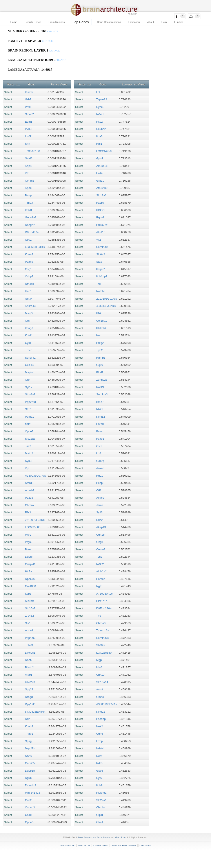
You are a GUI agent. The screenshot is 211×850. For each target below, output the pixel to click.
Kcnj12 (100, 416)
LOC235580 (32, 527)
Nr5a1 (100, 114)
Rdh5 (99, 763)
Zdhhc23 (101, 379)
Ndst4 (100, 748)
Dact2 (29, 660)
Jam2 (99, 505)
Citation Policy (100, 845)
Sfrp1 (28, 409)
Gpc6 (99, 770)
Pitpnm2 (30, 638)
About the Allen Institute (123, 845)
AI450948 (102, 166)
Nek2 (99, 726)
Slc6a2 (100, 254)
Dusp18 (30, 770)
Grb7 (28, 99)
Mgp (99, 660)
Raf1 (99, 143)
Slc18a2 (101, 195)
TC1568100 (32, 151)
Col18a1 (101, 320)
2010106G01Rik (106, 298)
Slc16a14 (102, 682)
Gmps (100, 697)
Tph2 (99, 350)
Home (13, 21)
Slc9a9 (29, 601)
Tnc (98, 615)
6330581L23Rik (35, 247)
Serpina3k (102, 638)
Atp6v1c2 (102, 188)
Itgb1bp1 (101, 276)
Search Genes (33, 21)
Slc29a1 (101, 800)
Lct (98, 92)
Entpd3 (100, 424)
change (52, 31)
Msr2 (28, 534)
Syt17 (28, 387)
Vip (27, 468)
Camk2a (30, 763)
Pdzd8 (29, 497)
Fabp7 (100, 202)
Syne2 (100, 107)
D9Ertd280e (103, 608)
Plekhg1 (101, 792)
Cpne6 (29, 822)
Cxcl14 (29, 365)
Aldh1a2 (101, 571)
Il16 (98, 313)
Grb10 (100, 180)
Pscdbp (101, 719)
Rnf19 (100, 387)
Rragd (29, 697)
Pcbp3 (100, 483)
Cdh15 (100, 534)
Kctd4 (28, 335)
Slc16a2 (30, 608)
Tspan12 (101, 99)
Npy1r (29, 239)
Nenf (99, 756)
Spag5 (29, 741)
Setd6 (29, 158)
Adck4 (29, 630)
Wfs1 (28, 107)
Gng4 (99, 542)
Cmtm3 (29, 180)
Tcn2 (99, 556)
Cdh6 (99, 733)
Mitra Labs (120, 837)
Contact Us (145, 845)
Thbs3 (29, 645)
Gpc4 (99, 158)
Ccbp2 (29, 276)
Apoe (28, 188)
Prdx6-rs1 (102, 225)
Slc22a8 (30, 438)
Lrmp (99, 741)
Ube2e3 (30, 682)
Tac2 (28, 446)
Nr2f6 (28, 756)
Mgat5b (30, 748)
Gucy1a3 (30, 217)
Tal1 (99, 284)
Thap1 (29, 733)
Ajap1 (28, 674)
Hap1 (28, 291)
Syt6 (99, 778)
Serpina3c (102, 394)
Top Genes (81, 22)
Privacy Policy (67, 845)
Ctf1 (99, 490)
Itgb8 (28, 593)
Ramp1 (101, 357)
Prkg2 (100, 343)
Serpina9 (102, 247)
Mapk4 (29, 372)
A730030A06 (104, 593)
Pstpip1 (101, 269)
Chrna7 (30, 505)
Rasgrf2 (30, 225)
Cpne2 (29, 431)
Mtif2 (28, 424)
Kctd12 (100, 711)
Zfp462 (29, 615)
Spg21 (29, 689)
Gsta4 (29, 298)
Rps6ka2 (30, 579)
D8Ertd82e (32, 232)
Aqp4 (28, 166)
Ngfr (99, 586)
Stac (99, 261)
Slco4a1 (30, 394)
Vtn (27, 173)
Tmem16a (102, 630)
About (150, 21)
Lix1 (99, 453)
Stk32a (100, 645)
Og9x (99, 365)
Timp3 (29, 202)
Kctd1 (28, 210)
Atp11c (100, 232)
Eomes (100, 579)
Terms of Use (84, 845)
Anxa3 (100, 468)
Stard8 (29, 483)
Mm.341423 (32, 792)
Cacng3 (30, 807)
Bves (28, 549)
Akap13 (101, 527)
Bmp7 (100, 402)
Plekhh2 (101, 328)
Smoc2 (29, 114)
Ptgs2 (28, 542)
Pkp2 (99, 121)
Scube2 (101, 129)
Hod (99, 335)
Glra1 (99, 822)
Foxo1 (100, 438)
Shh (27, 143)
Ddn (27, 719)
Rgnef (100, 217)
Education (134, 21)
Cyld (28, 343)
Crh (27, 320)
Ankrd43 (30, 306)
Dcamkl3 (30, 785)
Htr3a (28, 571)
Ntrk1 (99, 409)
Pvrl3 (28, 129)
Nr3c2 (100, 564)
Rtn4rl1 (29, 284)
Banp (28, 195)
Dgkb (28, 778)
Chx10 (100, 674)
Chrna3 (101, 623)
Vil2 (98, 239)
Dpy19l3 (30, 704)
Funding (179, 21)
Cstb (99, 446)
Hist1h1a (101, 601)
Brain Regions (57, 21)
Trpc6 (28, 350)
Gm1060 (30, 586)
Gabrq (100, 461)
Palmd (29, 261)
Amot (99, 689)
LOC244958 (104, 151)
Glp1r (99, 815)
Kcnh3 (29, 726)
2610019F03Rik (35, 520)
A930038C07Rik (35, 475)
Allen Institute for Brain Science (94, 837)
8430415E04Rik (35, 711)
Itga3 (99, 136)
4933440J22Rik (106, 306)
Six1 (28, 623)
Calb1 (29, 815)
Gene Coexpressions (109, 21)
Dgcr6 (29, 556)
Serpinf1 (30, 357)
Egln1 (28, 121)
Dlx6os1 (30, 652)
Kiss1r (29, 92)
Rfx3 (28, 512)
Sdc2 (99, 520)
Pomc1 (29, 416)
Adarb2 (29, 490)
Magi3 (29, 313)
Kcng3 (29, 328)
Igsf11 (29, 136)
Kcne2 (29, 254)
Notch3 (100, 291)
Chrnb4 (101, 807)
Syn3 (28, 461)
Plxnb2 (29, 667)
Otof (28, 379)
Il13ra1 (100, 210)
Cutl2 (28, 800)
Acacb (100, 497)
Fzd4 (99, 173)
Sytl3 (99, 512)
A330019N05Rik (106, 704)
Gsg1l (29, 269)
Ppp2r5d (30, 402)
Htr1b (99, 475)
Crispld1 (30, 564)
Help (164, 21)
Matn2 (29, 453)
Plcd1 (100, 372)
